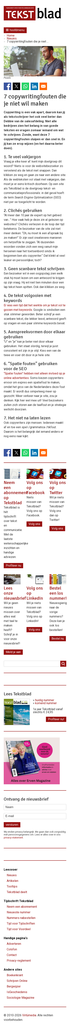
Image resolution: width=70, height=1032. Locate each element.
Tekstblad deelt (17, 892)
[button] (15, 30)
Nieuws (12, 38)
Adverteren (14, 944)
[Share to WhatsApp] (25, 86)
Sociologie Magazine (20, 997)
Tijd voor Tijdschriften (21, 923)
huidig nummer (44, 700)
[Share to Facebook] (7, 86)
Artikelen (12, 881)
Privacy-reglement (19, 960)
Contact (12, 955)
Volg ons (34, 524)
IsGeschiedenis (17, 992)
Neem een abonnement (22, 906)
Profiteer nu (13, 565)
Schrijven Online (17, 981)
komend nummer (46, 703)
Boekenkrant (15, 975)
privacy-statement (13, 837)
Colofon (12, 949)
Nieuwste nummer (18, 912)
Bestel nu (58, 638)
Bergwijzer (14, 986)
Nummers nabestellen (21, 918)
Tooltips (12, 886)
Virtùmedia (29, 1015)
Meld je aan (13, 652)
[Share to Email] (43, 86)
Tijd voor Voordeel (19, 929)
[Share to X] (16, 86)
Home (11, 35)
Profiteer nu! (56, 719)
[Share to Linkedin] (34, 86)
